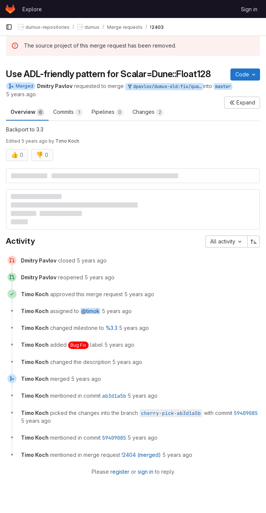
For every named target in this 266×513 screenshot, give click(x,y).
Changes (147, 112)
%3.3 (111, 328)
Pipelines (107, 112)
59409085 (246, 413)
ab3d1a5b (114, 395)
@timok (90, 311)
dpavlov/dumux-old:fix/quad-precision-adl (165, 87)
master (223, 86)
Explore (32, 9)
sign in (145, 471)
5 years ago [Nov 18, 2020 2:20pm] (21, 94)
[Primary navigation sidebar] (9, 27)
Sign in (249, 9)
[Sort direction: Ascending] (254, 242)
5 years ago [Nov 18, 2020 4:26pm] (34, 141)
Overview (27, 112)
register (119, 471)
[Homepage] (10, 9)
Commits (68, 112)
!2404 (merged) (141, 455)
